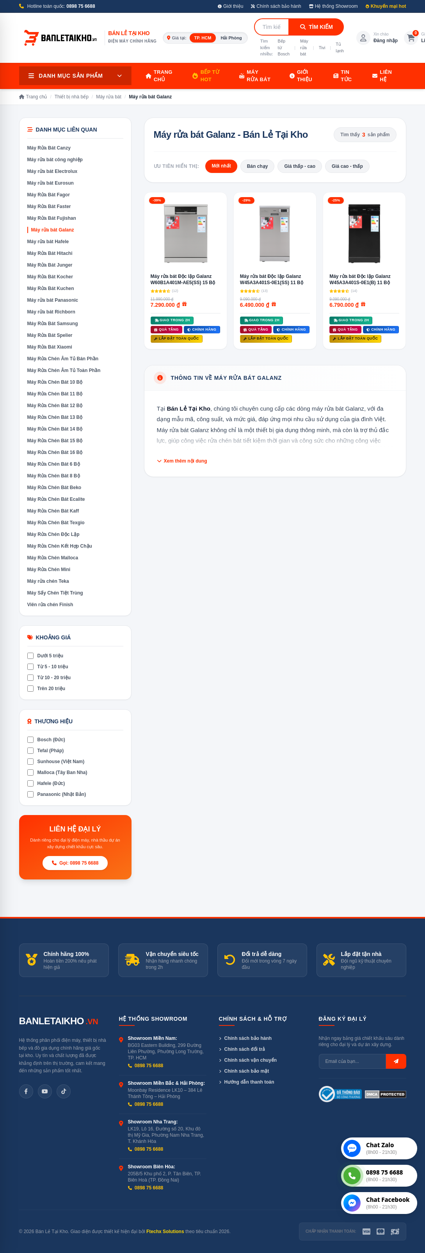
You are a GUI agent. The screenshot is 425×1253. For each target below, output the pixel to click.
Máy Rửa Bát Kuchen (50, 288)
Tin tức (342, 76)
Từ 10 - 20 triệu (49, 678)
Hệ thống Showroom (333, 6)
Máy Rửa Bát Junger (50, 265)
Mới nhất (221, 166)
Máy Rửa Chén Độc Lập (53, 534)
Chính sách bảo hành (276, 6)
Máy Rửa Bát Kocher (50, 276)
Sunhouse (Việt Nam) (56, 761)
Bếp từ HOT (205, 76)
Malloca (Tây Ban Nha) (57, 772)
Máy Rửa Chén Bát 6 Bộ (53, 464)
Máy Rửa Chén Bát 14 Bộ (55, 429)
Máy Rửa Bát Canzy (49, 148)
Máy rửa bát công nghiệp (55, 159)
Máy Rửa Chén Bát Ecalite (56, 499)
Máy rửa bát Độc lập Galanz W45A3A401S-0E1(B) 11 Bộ (360, 280)
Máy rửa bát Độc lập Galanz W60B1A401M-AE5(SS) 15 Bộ (183, 280)
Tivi (322, 47)
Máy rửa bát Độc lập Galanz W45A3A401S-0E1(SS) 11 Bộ (271, 280)
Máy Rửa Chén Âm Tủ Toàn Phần (64, 370)
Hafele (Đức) (46, 783)
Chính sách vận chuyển (248, 1060)
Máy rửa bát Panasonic (52, 300)
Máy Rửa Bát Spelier (50, 335)
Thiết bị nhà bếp (72, 97)
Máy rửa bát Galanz (52, 230)
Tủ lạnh (340, 47)
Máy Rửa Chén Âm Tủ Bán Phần (63, 358)
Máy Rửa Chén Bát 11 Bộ (55, 394)
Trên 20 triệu (46, 688)
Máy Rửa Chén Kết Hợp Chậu (59, 546)
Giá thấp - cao (299, 166)
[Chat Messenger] (379, 1203)
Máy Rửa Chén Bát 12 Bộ (55, 405)
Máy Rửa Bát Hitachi (50, 253)
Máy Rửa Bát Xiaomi (49, 347)
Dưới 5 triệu (45, 656)
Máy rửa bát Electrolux (52, 171)
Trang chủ (159, 76)
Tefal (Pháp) (45, 751)
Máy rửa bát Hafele (48, 241)
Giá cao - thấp (347, 166)
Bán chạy (257, 166)
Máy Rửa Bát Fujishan (51, 218)
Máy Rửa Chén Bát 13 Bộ (55, 417)
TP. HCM (203, 38)
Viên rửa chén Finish (50, 604)
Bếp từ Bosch (284, 47)
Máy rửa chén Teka (48, 581)
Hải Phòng (231, 38)
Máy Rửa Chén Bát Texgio (56, 522)
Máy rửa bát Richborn (51, 312)
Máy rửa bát (304, 47)
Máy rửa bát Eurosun (50, 183)
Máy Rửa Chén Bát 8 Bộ (53, 476)
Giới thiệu (230, 6)
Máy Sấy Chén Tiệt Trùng (55, 593)
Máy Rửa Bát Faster (49, 206)
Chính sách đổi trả (242, 1049)
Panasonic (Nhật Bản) (56, 794)
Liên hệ (382, 76)
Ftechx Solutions (165, 1231)
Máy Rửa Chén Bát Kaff (53, 511)
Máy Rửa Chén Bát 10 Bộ (55, 382)
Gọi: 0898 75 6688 (75, 863)
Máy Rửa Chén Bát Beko (54, 487)
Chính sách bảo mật (244, 1071)
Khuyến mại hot (386, 6)
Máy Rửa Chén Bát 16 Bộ (55, 452)
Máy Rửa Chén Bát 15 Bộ (55, 440)
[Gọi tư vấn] (379, 1176)
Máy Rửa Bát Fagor (48, 195)
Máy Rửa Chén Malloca (52, 558)
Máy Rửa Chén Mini (49, 569)
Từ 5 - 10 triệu (47, 667)
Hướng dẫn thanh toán (246, 1082)
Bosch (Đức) (46, 740)
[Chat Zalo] (379, 1148)
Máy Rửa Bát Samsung (52, 323)
